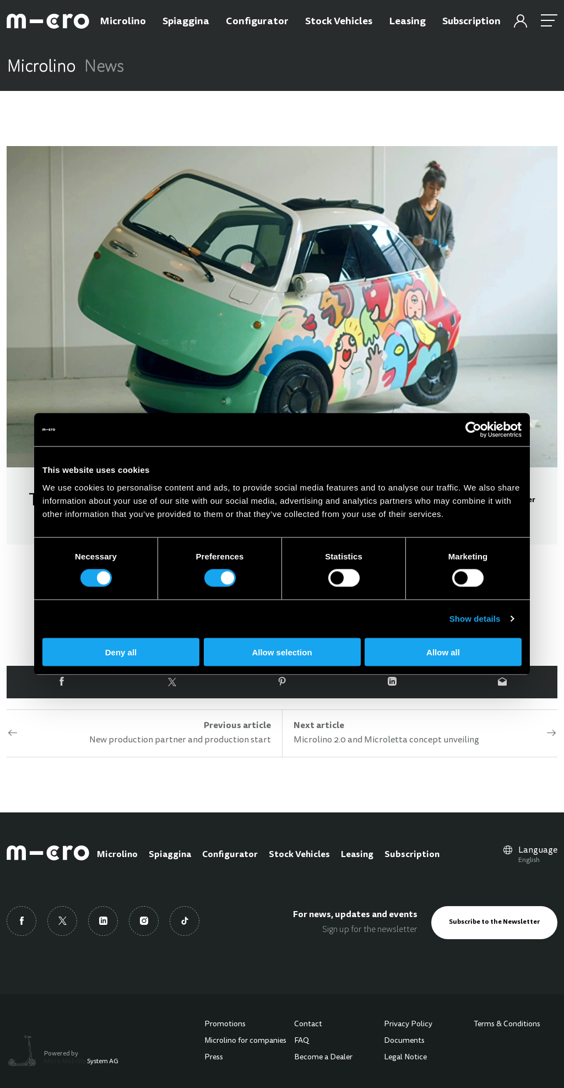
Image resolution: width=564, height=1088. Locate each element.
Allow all (443, 651)
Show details (475, 618)
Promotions (225, 1024)
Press (213, 1058)
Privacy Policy (408, 1024)
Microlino (117, 854)
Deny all (121, 651)
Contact (308, 1024)
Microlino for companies (245, 1041)
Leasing (357, 854)
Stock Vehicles (299, 854)
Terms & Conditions (507, 1024)
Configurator (230, 854)
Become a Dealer (323, 1058)
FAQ (301, 1041)
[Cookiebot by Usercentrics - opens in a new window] (473, 430)
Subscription (412, 854)
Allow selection (282, 651)
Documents (404, 1041)
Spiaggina (170, 854)
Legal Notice (405, 1058)
